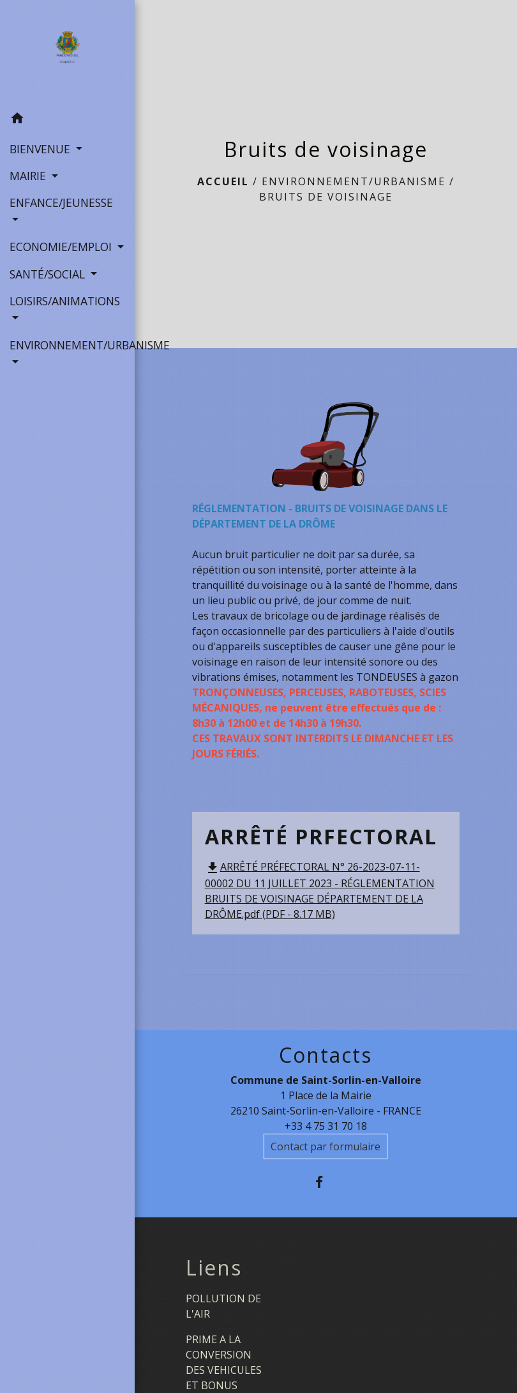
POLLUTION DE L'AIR (223, 1306)
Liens (214, 1268)
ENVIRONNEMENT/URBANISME (354, 181)
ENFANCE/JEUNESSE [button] (61, 202)
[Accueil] (67, 53)
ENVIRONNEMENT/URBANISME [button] (67, 345)
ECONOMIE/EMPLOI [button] (62, 246)
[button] (67, 120)
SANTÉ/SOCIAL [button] (49, 274)
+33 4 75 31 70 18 (326, 1126)
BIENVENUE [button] (41, 148)
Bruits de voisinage (326, 197)
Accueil (223, 181)
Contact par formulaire (325, 1146)
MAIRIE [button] (29, 175)
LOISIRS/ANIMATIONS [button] (65, 300)
